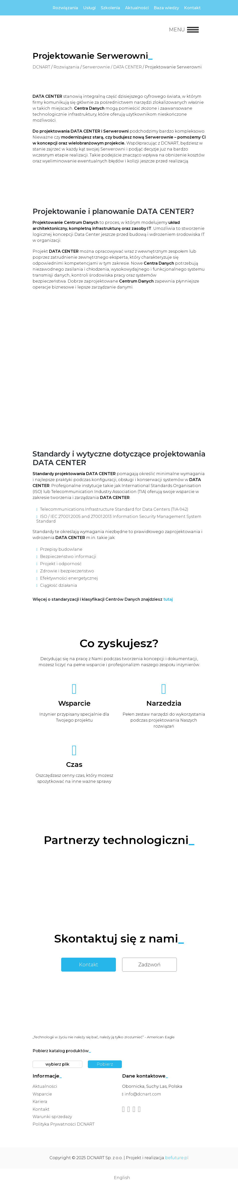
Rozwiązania (65, 7)
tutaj (168, 599)
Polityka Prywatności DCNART (64, 1124)
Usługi (89, 7)
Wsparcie (42, 1094)
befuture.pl (177, 1157)
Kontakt (192, 7)
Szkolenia (110, 7)
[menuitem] (119, 1177)
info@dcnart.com (143, 1094)
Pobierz (105, 1064)
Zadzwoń (149, 965)
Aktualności (137, 7)
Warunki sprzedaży (52, 1116)
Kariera (40, 1101)
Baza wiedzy (166, 7)
